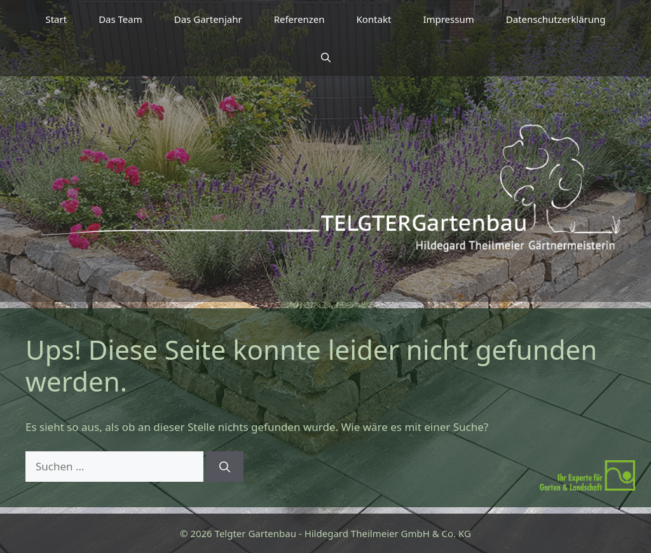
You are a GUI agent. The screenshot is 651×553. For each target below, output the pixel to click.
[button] (325, 57)
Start (56, 19)
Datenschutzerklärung (556, 19)
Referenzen (299, 19)
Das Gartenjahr (208, 19)
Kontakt (373, 19)
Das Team (120, 19)
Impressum (448, 19)
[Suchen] (224, 466)
